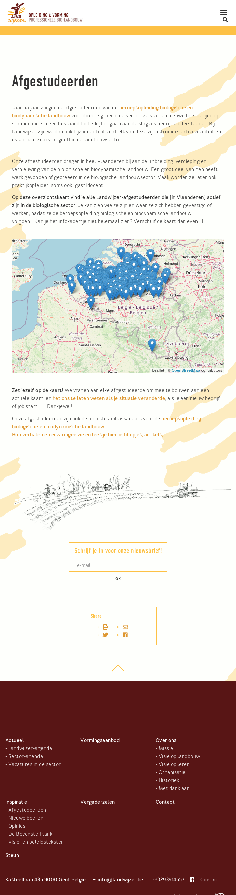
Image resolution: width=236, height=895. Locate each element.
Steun (12, 855)
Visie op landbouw (179, 756)
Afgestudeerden (27, 810)
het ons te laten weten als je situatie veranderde (109, 398)
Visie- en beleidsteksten (36, 842)
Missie (166, 748)
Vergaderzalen (97, 801)
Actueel (14, 740)
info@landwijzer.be (120, 879)
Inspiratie (16, 801)
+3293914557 (169, 879)
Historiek (169, 780)
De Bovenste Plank (30, 834)
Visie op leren (174, 764)
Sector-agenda (25, 756)
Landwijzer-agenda (30, 748)
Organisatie (172, 772)
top (118, 671)
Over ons (166, 740)
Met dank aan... (176, 788)
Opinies (16, 826)
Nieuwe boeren (25, 818)
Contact (165, 801)
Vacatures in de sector (34, 764)
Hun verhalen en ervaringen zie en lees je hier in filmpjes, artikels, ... (90, 434)
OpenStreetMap (186, 370)
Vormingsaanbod (100, 740)
